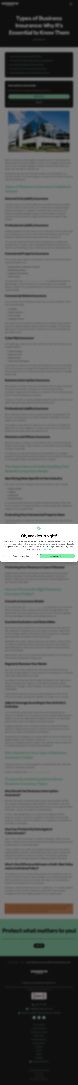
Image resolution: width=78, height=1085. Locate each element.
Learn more (47, 549)
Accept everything (57, 556)
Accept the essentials (21, 556)
